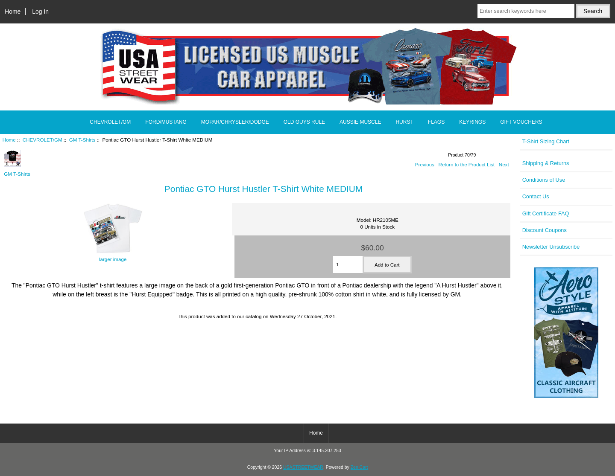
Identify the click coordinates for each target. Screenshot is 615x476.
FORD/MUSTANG (165, 122)
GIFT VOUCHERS (521, 122)
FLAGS (436, 122)
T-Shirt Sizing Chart (546, 141)
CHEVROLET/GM (42, 139)
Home (12, 11)
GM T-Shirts (82, 139)
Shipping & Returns (545, 163)
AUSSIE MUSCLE (360, 122)
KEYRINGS (472, 122)
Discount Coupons (544, 230)
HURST (404, 122)
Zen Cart (359, 467)
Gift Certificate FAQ (545, 213)
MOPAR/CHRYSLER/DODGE (235, 122)
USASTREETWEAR (303, 467)
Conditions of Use (543, 180)
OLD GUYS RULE (304, 122)
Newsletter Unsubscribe (551, 247)
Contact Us (535, 196)
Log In (40, 11)
